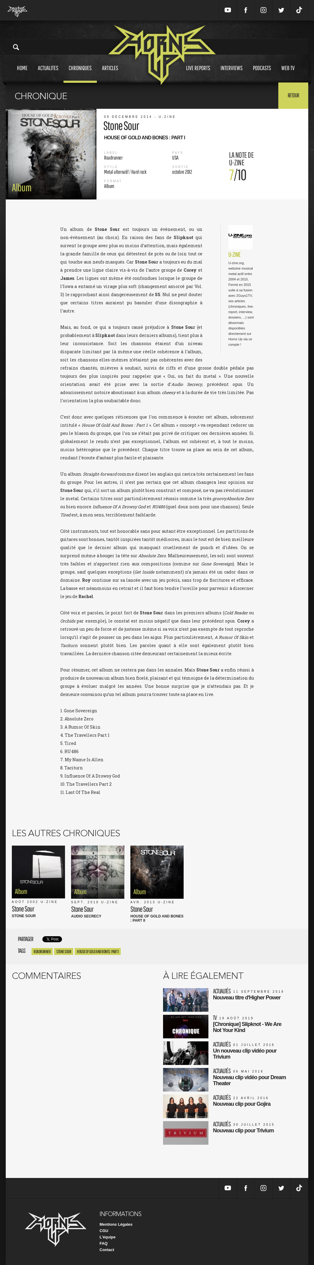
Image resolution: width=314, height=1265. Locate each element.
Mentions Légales (116, 1224)
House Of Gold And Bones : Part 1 (98, 951)
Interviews (231, 73)
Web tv (288, 73)
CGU (104, 1230)
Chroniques (80, 73)
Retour (293, 95)
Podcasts (262, 73)
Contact (107, 1249)
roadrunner (42, 951)
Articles (110, 73)
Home (22, 73)
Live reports (198, 73)
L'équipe (108, 1237)
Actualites (48, 73)
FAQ (104, 1243)
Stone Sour (63, 951)
